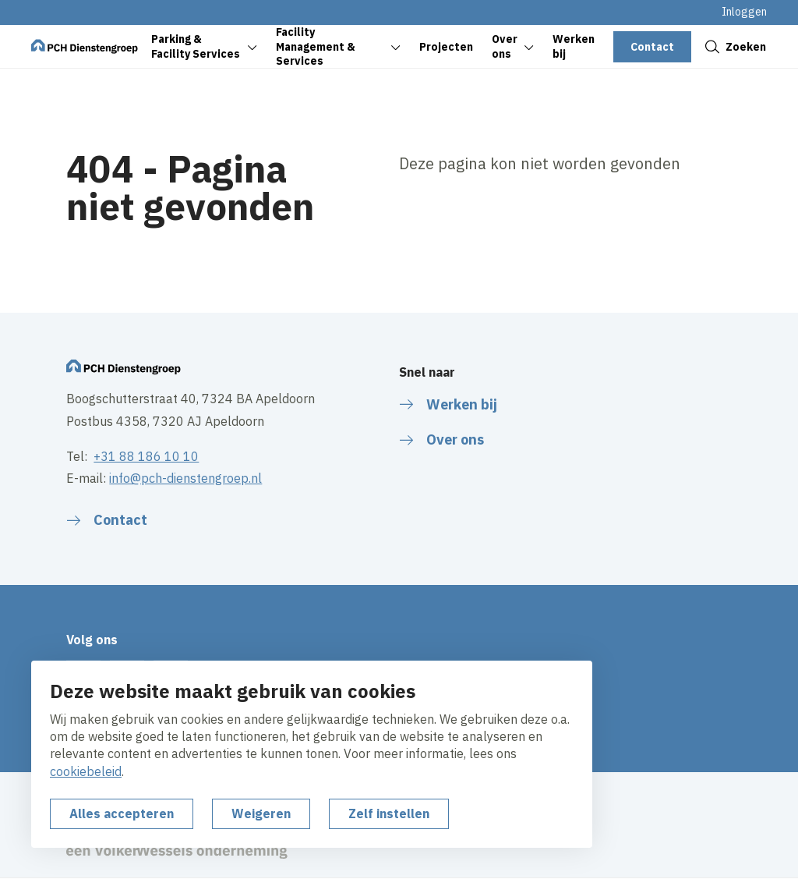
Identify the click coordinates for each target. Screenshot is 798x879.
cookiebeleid (86, 771)
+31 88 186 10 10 (146, 456)
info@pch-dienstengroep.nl (185, 478)
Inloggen (744, 12)
